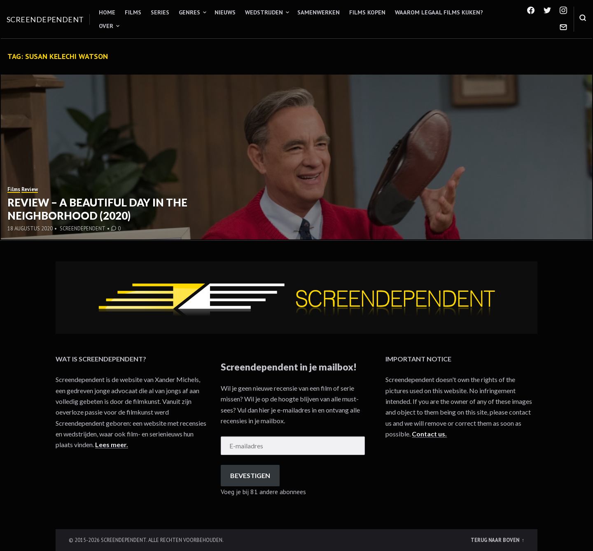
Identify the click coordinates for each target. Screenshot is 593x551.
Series (160, 12)
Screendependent (45, 19)
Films (133, 12)
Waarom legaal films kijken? (439, 12)
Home (107, 12)
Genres (189, 12)
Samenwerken (318, 12)
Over (106, 26)
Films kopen (367, 12)
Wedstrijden (264, 12)
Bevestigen (250, 475)
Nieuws (225, 12)
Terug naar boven (496, 540)
